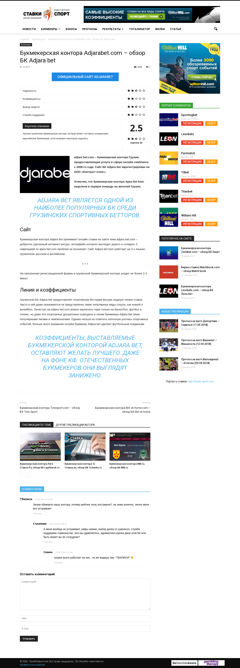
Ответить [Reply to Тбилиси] (37, 513)
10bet (185, 172)
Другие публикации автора (75, 424)
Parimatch (188, 153)
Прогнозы (89, 29)
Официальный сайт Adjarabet (85, 77)
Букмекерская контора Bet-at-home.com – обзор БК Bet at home (122, 409)
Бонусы (71, 29)
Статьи (175, 29)
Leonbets (187, 134)
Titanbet (186, 191)
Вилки (160, 29)
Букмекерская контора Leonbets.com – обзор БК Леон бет (197, 290)
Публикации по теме (36, 424)
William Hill (188, 215)
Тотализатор (139, 29)
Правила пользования (32, 664)
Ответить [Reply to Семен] (58, 563)
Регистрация (192, 123)
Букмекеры (50, 29)
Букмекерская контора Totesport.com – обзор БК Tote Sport (50, 409)
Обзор (211, 123)
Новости (29, 29)
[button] (215, 29)
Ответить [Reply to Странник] (48, 542)
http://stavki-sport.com (201, 381)
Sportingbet (189, 115)
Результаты (113, 29)
